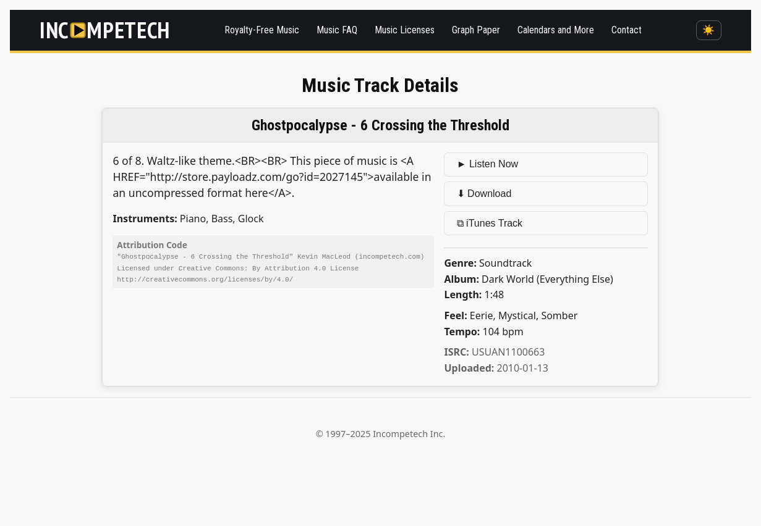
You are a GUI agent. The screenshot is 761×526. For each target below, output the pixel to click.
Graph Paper (476, 30)
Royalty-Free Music (261, 30)
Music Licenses (405, 30)
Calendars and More (555, 30)
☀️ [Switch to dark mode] (708, 30)
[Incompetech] (105, 30)
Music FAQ (337, 30)
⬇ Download (484, 193)
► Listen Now (487, 164)
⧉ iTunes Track (489, 223)
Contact (626, 30)
